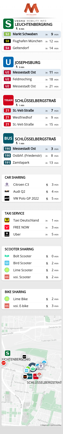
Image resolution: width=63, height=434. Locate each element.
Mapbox (45, 425)
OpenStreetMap (55, 425)
